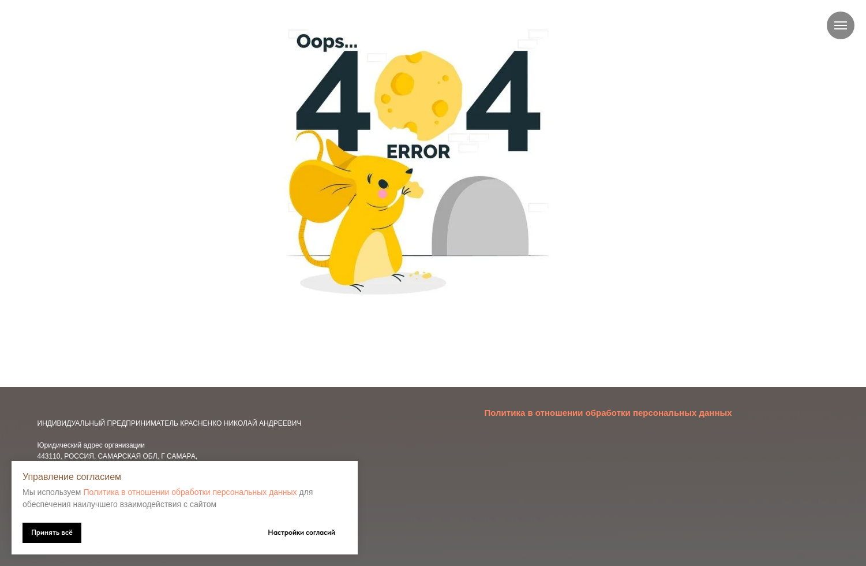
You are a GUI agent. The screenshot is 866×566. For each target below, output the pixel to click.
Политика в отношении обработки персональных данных (190, 492)
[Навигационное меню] (840, 25)
